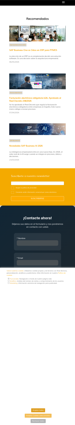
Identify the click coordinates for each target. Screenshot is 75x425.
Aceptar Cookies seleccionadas (38, 416)
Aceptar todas (38, 410)
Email (20, 258)
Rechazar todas (38, 421)
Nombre (21, 238)
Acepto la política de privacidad (26, 188)
